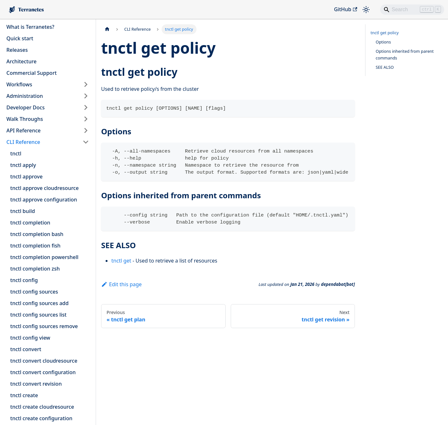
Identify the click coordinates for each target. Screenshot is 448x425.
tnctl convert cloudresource (43, 360)
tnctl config (24, 280)
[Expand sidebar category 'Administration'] (86, 96)
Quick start (19, 38)
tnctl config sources (34, 291)
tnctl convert (25, 349)
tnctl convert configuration (43, 372)
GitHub (345, 9)
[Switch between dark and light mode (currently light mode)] (366, 9)
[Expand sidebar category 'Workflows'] (86, 84)
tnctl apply (23, 165)
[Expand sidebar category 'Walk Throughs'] (86, 119)
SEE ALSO (385, 67)
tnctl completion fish (35, 245)
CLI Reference (23, 142)
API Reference (23, 130)
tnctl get (121, 260)
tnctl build (22, 211)
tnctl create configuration (41, 418)
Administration (24, 95)
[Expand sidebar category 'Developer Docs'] (86, 107)
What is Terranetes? (30, 26)
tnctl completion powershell (44, 257)
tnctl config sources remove (44, 326)
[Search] (412, 9)
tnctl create (24, 395)
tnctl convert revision (36, 383)
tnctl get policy (385, 32)
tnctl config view (30, 337)
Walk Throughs (24, 118)
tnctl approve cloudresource (44, 188)
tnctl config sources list (38, 314)
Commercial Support (31, 72)
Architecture (21, 61)
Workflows (19, 84)
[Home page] (107, 29)
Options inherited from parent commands (405, 54)
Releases (17, 49)
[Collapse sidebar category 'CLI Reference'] (86, 142)
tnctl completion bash (36, 234)
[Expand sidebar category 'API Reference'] (86, 130)
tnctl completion (30, 222)
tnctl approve (26, 176)
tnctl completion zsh (35, 268)
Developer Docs (25, 107)
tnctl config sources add (39, 303)
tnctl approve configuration (43, 199)
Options (383, 42)
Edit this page (121, 284)
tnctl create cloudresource (42, 406)
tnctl (15, 153)
